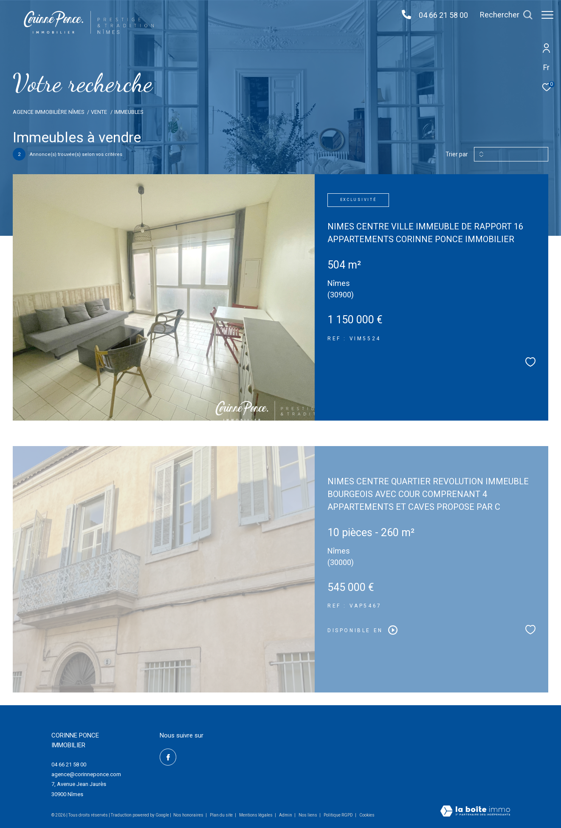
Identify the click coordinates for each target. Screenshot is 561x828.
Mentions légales (256, 815)
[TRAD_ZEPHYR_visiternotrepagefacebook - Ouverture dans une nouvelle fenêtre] (168, 757)
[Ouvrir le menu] (547, 15)
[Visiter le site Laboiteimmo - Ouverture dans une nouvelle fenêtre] (475, 811)
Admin (286, 815)
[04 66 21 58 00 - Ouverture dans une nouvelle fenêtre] (402, 15)
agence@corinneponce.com (86, 774)
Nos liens (308, 815)
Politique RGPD (338, 815)
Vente (99, 112)
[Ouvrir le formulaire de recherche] (502, 14)
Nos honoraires (188, 815)
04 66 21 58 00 (439, 15)
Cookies (367, 815)
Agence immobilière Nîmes (48, 112)
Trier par (456, 154)
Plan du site (222, 815)
